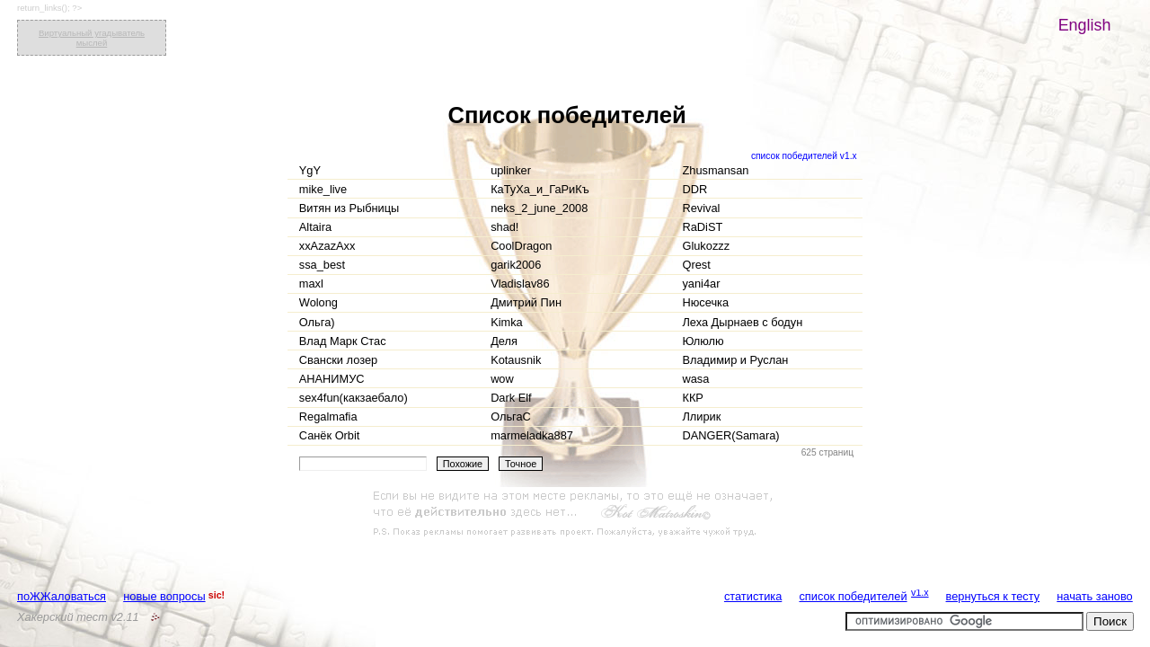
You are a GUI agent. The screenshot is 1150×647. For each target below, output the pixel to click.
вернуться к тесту (993, 596)
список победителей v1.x (804, 156)
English (1084, 25)
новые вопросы (164, 596)
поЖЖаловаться (61, 596)
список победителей (853, 596)
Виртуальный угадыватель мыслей (92, 38)
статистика (753, 596)
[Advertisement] (575, 514)
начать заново (1094, 596)
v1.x (920, 592)
